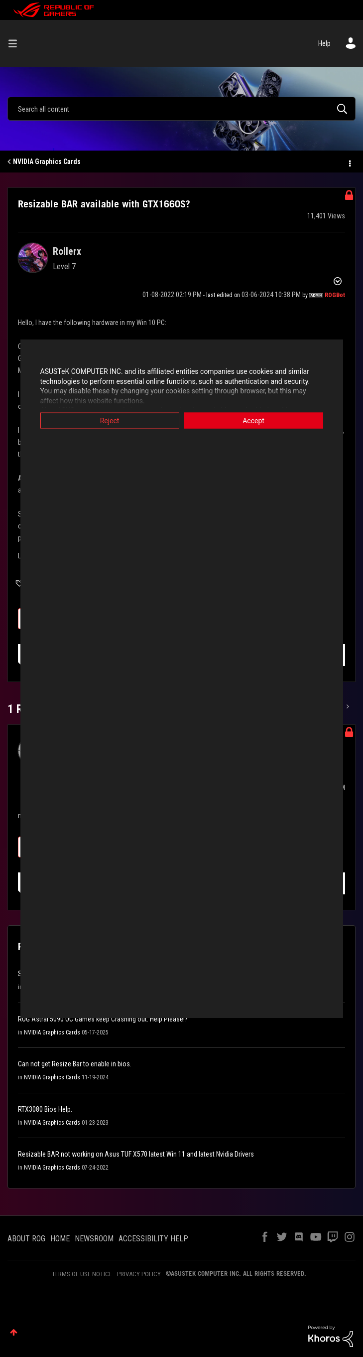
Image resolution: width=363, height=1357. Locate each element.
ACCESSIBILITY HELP (153, 1238)
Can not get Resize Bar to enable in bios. (74, 1064)
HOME (60, 1238)
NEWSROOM (94, 1238)
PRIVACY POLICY (139, 1274)
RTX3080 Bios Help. (45, 1109)
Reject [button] (110, 421)
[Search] (181, 109)
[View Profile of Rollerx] (67, 251)
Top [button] (13, 1332)
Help (324, 43)
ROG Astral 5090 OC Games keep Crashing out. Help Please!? (103, 1019)
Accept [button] (253, 421)
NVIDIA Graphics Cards (47, 162)
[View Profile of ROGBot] (335, 295)
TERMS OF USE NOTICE (82, 1274)
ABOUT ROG (26, 1238)
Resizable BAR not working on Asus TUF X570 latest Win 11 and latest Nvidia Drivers (136, 1154)
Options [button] (349, 162)
